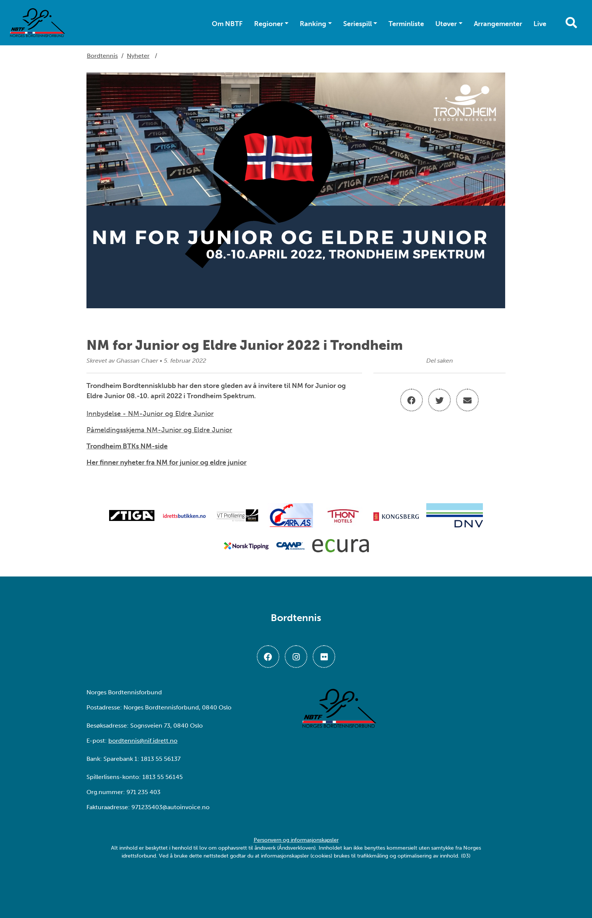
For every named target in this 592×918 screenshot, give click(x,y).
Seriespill (357, 24)
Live (539, 24)
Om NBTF (227, 24)
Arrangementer (498, 24)
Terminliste (406, 24)
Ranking (313, 24)
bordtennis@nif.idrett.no (142, 740)
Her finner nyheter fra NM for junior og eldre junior (166, 462)
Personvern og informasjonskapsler (296, 840)
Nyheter (138, 55)
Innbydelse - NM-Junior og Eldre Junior (150, 414)
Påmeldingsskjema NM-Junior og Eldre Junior (159, 430)
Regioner (268, 24)
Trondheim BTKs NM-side (127, 446)
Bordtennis (102, 55)
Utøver (446, 24)
